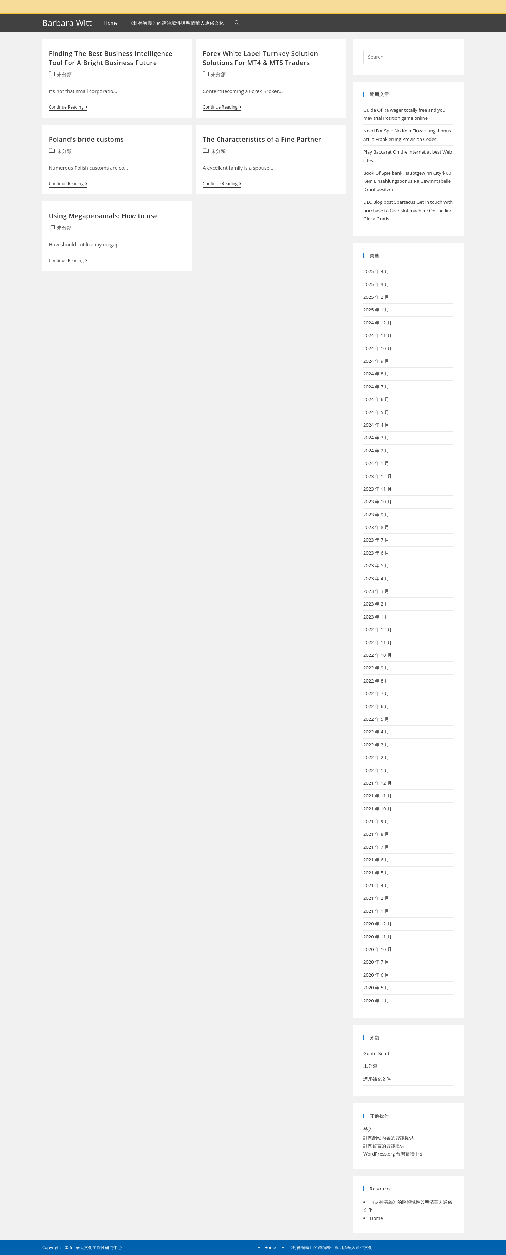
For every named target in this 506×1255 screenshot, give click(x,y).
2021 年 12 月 (377, 783)
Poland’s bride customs (86, 139)
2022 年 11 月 (377, 642)
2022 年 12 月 (377, 629)
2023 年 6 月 (376, 553)
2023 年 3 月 (376, 591)
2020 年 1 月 (376, 1000)
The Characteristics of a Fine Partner (262, 139)
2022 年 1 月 (376, 770)
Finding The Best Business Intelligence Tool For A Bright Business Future (111, 57)
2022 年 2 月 (376, 757)
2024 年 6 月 (376, 399)
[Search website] (237, 23)
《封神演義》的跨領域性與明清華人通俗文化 (330, 1247)
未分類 (64, 74)
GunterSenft (376, 1053)
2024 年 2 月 (376, 450)
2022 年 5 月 (376, 719)
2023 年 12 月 (377, 476)
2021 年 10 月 (377, 809)
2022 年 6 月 (376, 706)
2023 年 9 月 (376, 514)
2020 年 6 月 (376, 975)
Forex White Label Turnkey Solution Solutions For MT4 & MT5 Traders (260, 57)
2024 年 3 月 (376, 437)
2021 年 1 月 (376, 911)
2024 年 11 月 (377, 335)
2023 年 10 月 (377, 501)
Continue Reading (68, 108)
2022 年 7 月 (376, 693)
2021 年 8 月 (376, 834)
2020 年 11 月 (377, 936)
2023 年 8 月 (376, 527)
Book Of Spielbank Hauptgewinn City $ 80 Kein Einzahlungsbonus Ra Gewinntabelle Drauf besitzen (407, 181)
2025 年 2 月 (376, 297)
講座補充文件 (377, 1079)
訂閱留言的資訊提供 (383, 1146)
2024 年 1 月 (376, 463)
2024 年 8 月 (376, 373)
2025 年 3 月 (376, 284)
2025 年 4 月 (376, 271)
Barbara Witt (67, 22)
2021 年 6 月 (376, 859)
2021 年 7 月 (376, 847)
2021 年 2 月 (376, 898)
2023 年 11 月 (377, 489)
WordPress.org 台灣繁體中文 (393, 1154)
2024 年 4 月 (376, 425)
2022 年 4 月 (376, 732)
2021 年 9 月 (376, 821)
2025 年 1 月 (376, 309)
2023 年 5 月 (376, 565)
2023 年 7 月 (376, 540)
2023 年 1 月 (376, 617)
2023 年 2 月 (376, 604)
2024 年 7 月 (376, 386)
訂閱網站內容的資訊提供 (388, 1137)
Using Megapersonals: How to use (103, 216)
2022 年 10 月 (377, 655)
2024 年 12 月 (377, 322)
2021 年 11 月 (377, 796)
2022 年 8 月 (376, 681)
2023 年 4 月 (376, 578)
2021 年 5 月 (376, 872)
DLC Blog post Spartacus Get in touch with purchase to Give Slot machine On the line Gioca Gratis (408, 210)
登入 (367, 1129)
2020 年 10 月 (377, 949)
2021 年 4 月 (376, 885)
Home (376, 1218)
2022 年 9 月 (376, 668)
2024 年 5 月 (376, 412)
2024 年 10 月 (377, 348)
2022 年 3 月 (376, 745)
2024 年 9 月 (376, 361)
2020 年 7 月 (376, 962)
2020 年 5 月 (376, 987)
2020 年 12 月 (377, 923)
